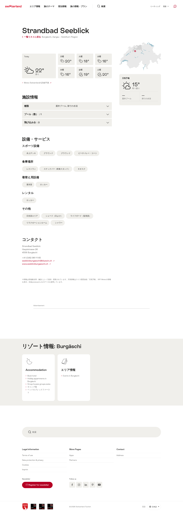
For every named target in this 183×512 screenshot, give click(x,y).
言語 (166, 6)
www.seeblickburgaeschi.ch (36, 264)
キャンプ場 (32, 387)
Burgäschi (68, 346)
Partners (73, 460)
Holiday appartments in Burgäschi (36, 379)
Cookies (25, 465)
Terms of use (27, 455)
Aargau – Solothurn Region (65, 37)
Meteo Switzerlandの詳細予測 (37, 83)
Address (120, 455)
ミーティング (155, 6)
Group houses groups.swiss (38, 384)
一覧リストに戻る (31, 37)
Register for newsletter (39, 484)
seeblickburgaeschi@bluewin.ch (38, 261)
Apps (71, 455)
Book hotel (31, 376)
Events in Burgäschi (71, 376)
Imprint (25, 469)
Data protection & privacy (32, 460)
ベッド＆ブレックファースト (38, 391)
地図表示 (140, 56)
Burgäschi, (47, 37)
